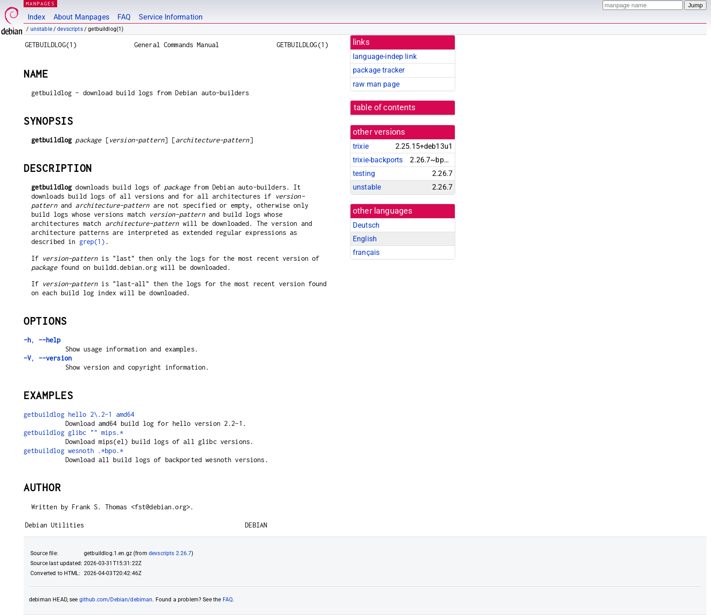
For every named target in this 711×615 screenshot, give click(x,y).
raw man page (376, 84)
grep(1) (92, 241)
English (365, 238)
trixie (361, 146)
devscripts (70, 29)
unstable (41, 29)
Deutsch (366, 225)
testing (364, 173)
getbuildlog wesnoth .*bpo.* (73, 450)
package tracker (378, 70)
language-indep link (385, 56)
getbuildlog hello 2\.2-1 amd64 (79, 414)
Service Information (171, 17)
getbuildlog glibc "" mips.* (73, 432)
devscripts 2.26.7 (170, 553)
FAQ (124, 17)
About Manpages (81, 17)
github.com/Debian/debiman (116, 599)
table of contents (385, 107)
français (366, 252)
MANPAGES (40, 3)
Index (36, 17)
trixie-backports (378, 160)
